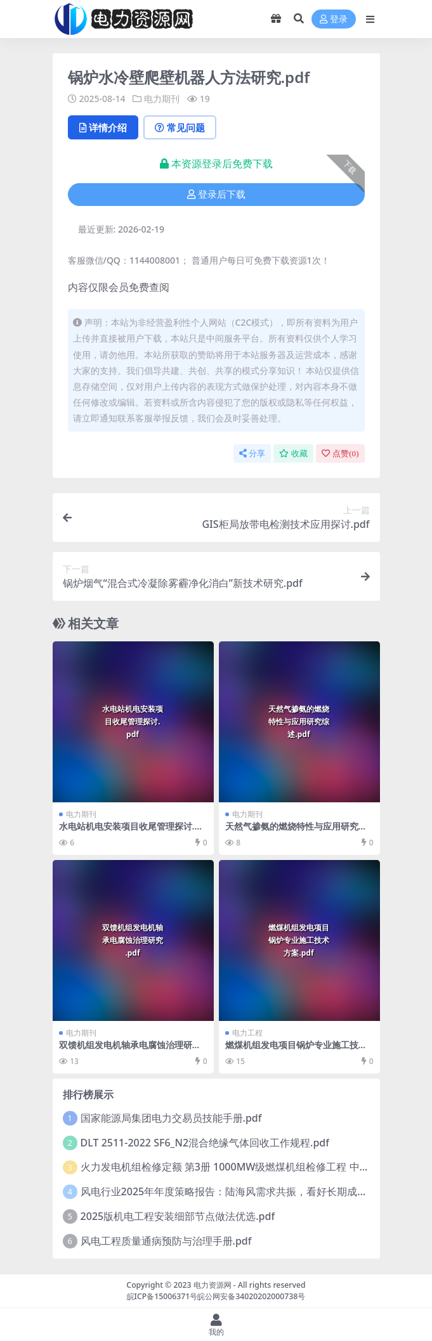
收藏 (293, 453)
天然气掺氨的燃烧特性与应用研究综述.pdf (296, 831)
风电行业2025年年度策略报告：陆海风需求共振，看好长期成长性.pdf (239, 1191)
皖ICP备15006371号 (162, 1296)
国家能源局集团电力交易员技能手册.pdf (171, 1118)
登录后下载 (216, 194)
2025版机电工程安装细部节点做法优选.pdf (178, 1216)
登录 (334, 19)
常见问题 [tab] (180, 127)
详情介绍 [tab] (103, 127)
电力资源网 (212, 1285)
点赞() (340, 453)
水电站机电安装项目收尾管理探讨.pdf (132, 831)
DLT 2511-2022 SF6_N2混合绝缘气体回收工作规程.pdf (205, 1143)
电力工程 (247, 1032)
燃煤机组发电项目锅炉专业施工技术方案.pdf (296, 1050)
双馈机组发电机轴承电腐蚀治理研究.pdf (131, 1050)
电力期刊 (162, 99)
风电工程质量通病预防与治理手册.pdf (166, 1241)
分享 (252, 453)
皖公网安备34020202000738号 (251, 1296)
